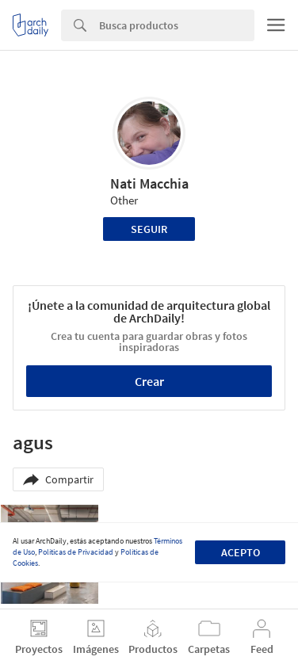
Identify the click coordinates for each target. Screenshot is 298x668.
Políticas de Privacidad (75, 552)
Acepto (240, 552)
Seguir (149, 229)
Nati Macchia (149, 183)
